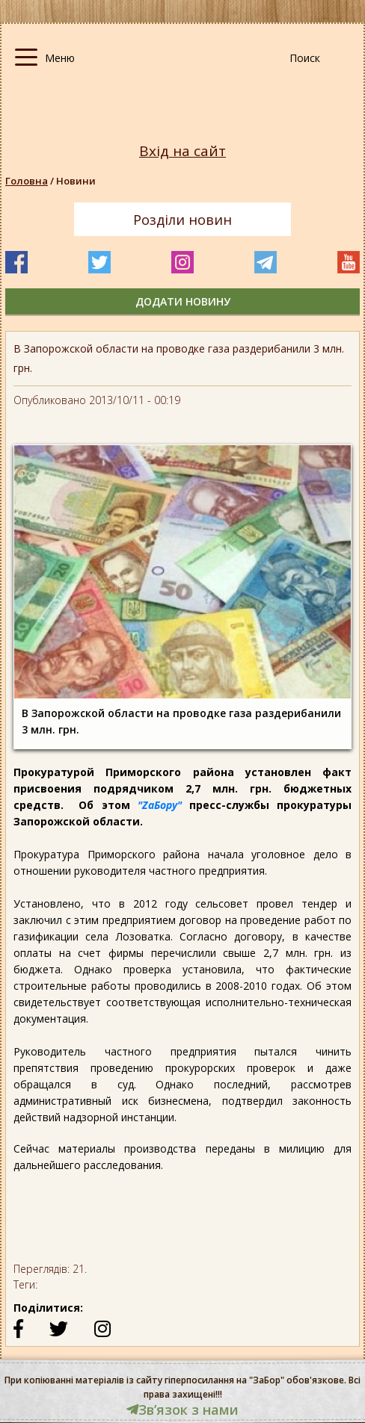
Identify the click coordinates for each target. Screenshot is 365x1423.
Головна (26, 180)
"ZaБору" (160, 805)
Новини (76, 180)
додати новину (182, 301)
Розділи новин (182, 220)
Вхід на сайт (182, 151)
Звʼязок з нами (182, 1410)
